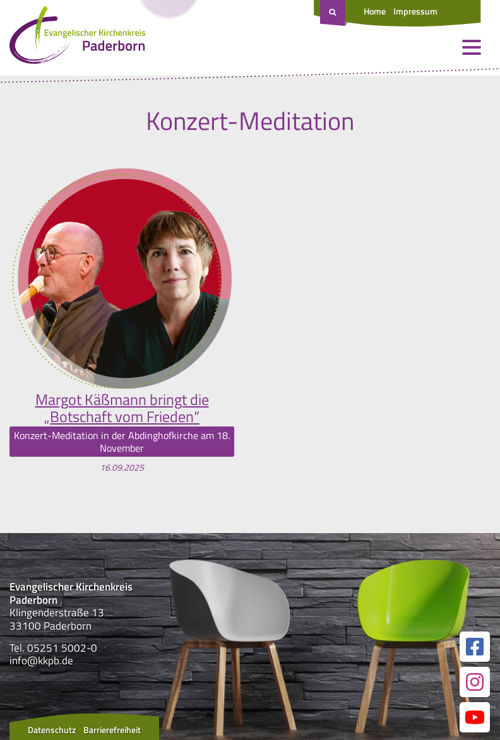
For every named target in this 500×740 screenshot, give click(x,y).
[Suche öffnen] (334, 13)
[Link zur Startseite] (77, 37)
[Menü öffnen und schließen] (471, 47)
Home (375, 11)
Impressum (415, 11)
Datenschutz (52, 729)
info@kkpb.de (41, 660)
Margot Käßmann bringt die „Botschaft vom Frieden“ (122, 408)
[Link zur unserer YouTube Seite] (475, 717)
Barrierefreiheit (112, 729)
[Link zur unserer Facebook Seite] (475, 646)
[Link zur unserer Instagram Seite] (475, 682)
